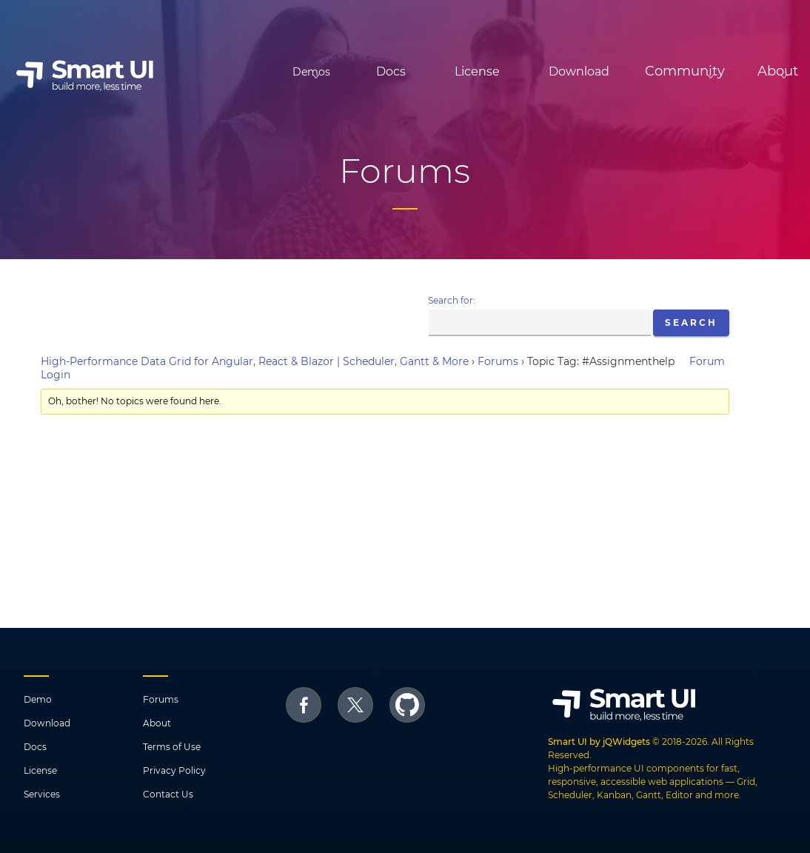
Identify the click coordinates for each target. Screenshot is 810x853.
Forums (498, 361)
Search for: (451, 300)
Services (42, 794)
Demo (38, 699)
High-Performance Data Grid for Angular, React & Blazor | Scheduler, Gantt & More (255, 361)
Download (520, 71)
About (157, 723)
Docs (332, 71)
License (418, 71)
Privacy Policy (174, 770)
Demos (229, 71)
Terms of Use (172, 746)
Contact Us (168, 794)
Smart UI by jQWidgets (599, 741)
